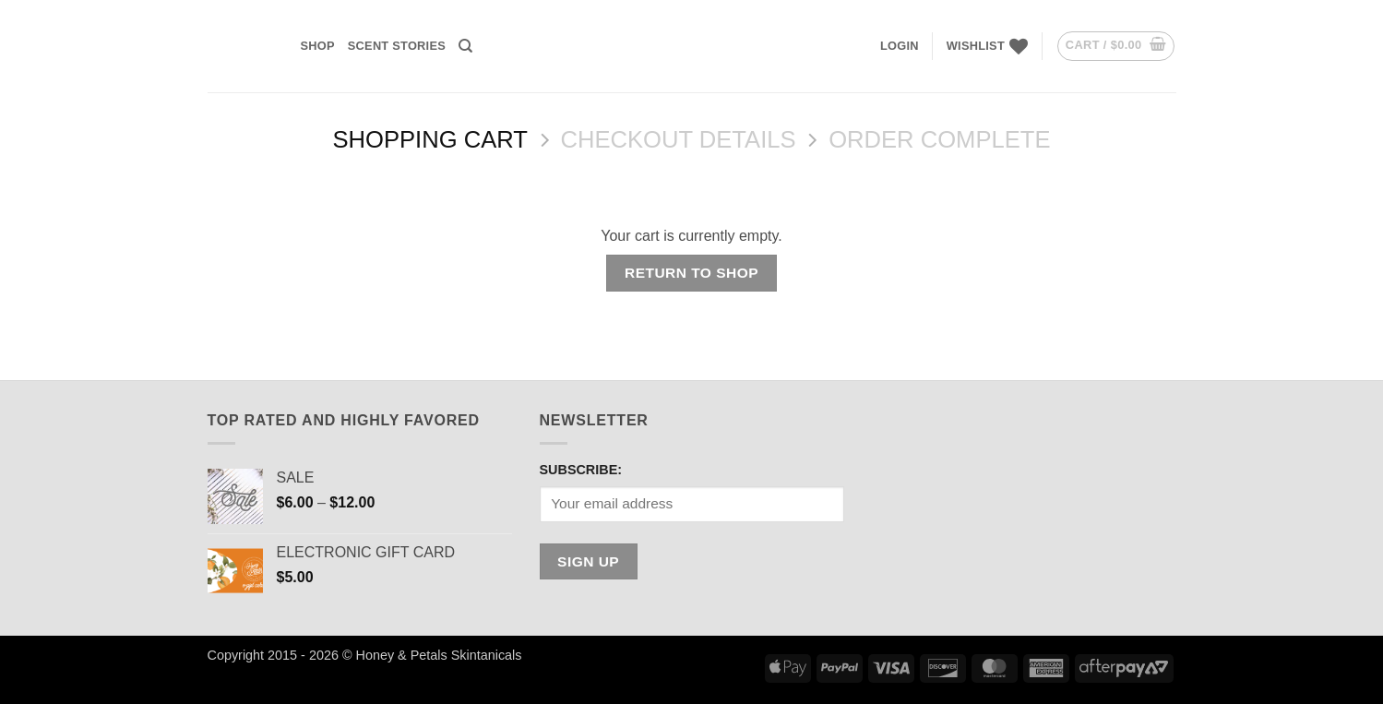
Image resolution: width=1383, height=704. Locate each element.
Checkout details (678, 139)
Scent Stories (397, 46)
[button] (899, 46)
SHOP (318, 46)
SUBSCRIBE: (581, 469)
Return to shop (691, 272)
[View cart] (1115, 46)
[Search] (465, 46)
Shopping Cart (429, 139)
